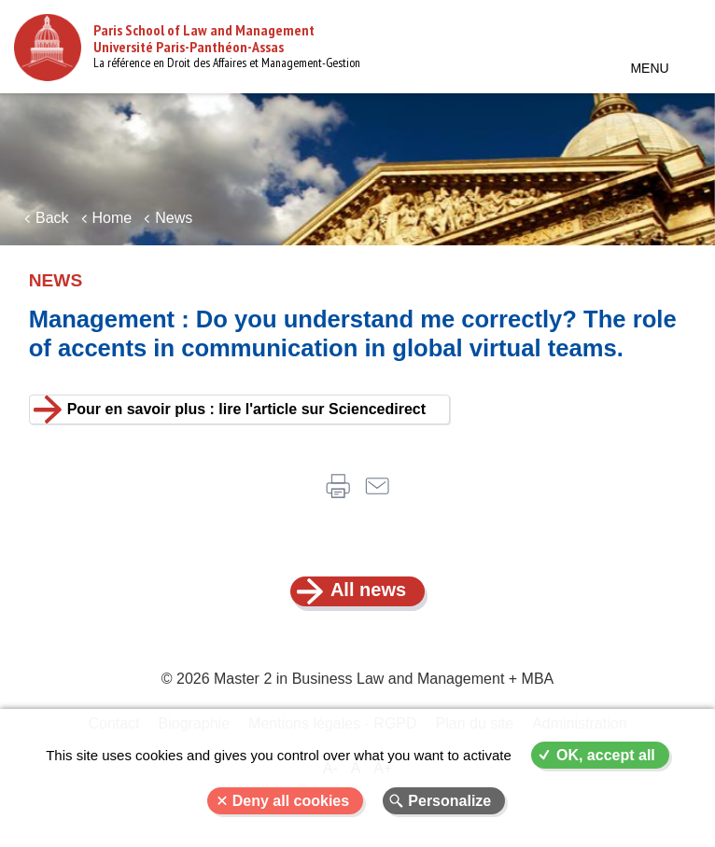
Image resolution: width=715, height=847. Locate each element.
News (173, 218)
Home (112, 218)
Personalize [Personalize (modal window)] (449, 801)
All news (368, 589)
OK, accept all (605, 755)
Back (52, 218)
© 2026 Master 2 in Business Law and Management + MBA (357, 679)
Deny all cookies (290, 801)
